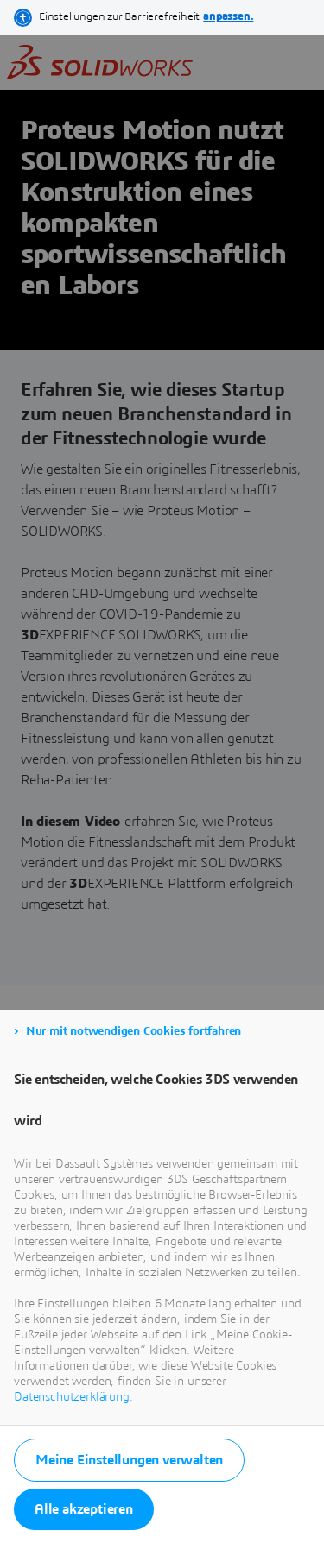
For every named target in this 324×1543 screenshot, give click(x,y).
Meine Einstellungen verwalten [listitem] (129, 1460)
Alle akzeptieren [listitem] (84, 1509)
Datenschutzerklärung (72, 1397)
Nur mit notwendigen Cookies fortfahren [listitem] (133, 1031)
